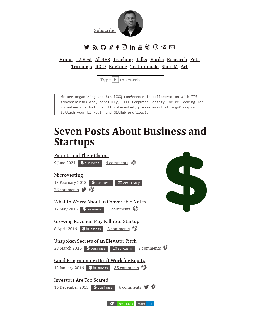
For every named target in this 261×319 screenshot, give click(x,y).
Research (177, 59)
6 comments (130, 287)
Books (157, 59)
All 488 (102, 59)
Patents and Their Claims (81, 155)
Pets (195, 59)
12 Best (84, 59)
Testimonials (144, 66)
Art (184, 66)
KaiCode (118, 66)
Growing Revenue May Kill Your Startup (96, 221)
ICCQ (100, 66)
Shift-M (170, 66)
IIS (194, 97)
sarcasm (122, 248)
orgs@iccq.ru (183, 107)
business (90, 163)
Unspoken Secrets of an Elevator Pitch (95, 241)
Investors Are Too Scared (81, 280)
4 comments (117, 162)
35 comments (126, 267)
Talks (141, 59)
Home (66, 59)
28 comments (66, 189)
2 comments (119, 208)
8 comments (118, 228)
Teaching (123, 59)
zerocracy (129, 182)
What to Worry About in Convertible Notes (100, 201)
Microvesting (68, 175)
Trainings (81, 66)
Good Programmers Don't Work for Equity (99, 260)
